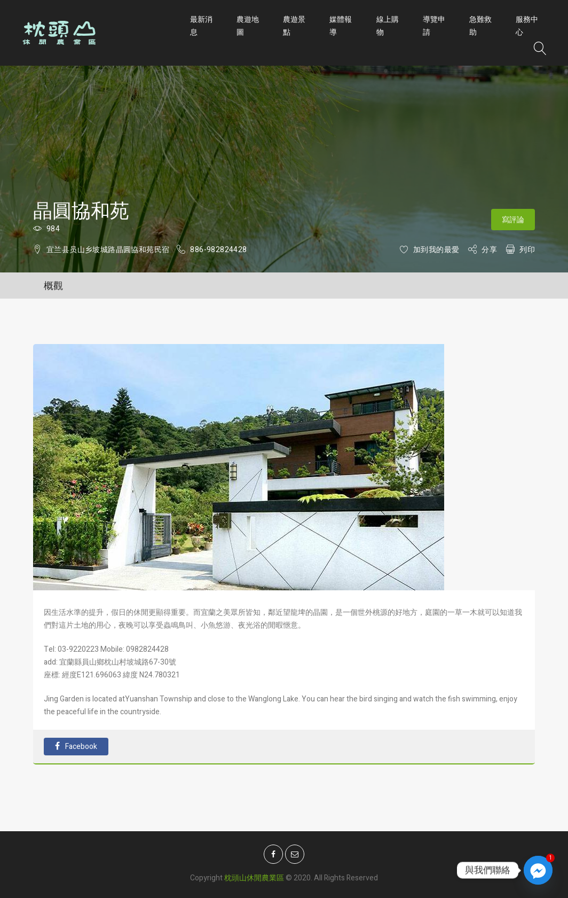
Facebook (76, 746)
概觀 (53, 286)
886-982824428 (218, 249)
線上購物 (387, 26)
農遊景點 (294, 26)
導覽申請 (434, 26)
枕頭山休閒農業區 (254, 875)
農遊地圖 (247, 26)
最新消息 (201, 26)
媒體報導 (340, 26)
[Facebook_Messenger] (538, 870)
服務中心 (527, 26)
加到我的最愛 (436, 249)
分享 (489, 249)
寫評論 (513, 219)
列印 (527, 249)
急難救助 (480, 26)
